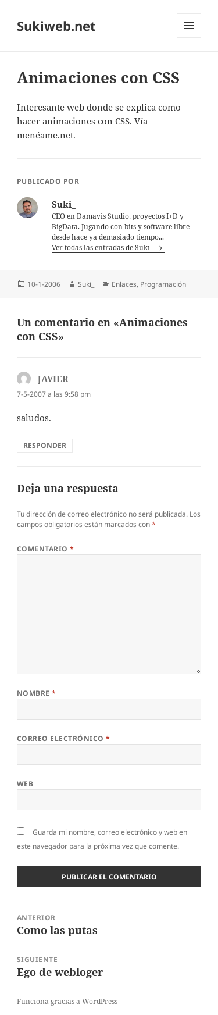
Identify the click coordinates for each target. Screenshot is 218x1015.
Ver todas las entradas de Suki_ (103, 247)
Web (25, 784)
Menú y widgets (189, 37)
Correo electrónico (63, 738)
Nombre (36, 693)
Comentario (45, 549)
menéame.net (45, 135)
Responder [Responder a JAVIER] (44, 445)
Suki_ (86, 284)
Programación (163, 284)
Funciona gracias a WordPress (67, 1001)
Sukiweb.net (56, 25)
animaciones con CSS (86, 121)
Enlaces (124, 284)
